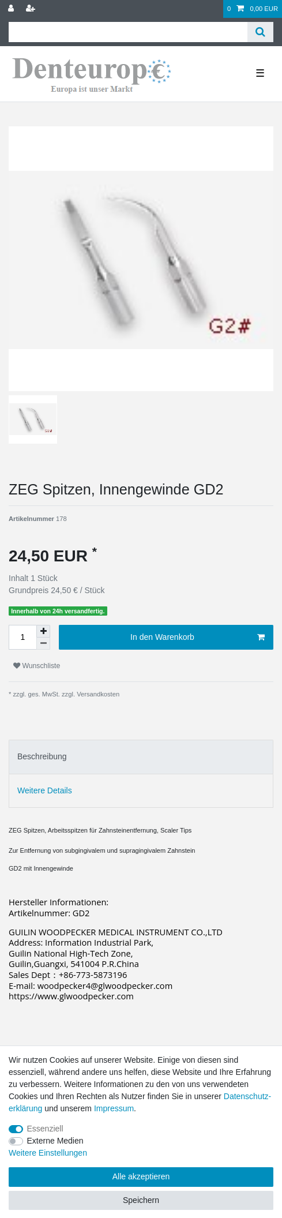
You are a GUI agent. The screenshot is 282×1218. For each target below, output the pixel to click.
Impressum (114, 1108)
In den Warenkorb (197, 637)
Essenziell (45, 1128)
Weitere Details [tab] (44, 790)
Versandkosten (97, 694)
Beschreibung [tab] (42, 756)
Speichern (141, 1200)
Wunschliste (36, 666)
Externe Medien (55, 1140)
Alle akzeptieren (141, 1176)
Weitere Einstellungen (48, 1152)
